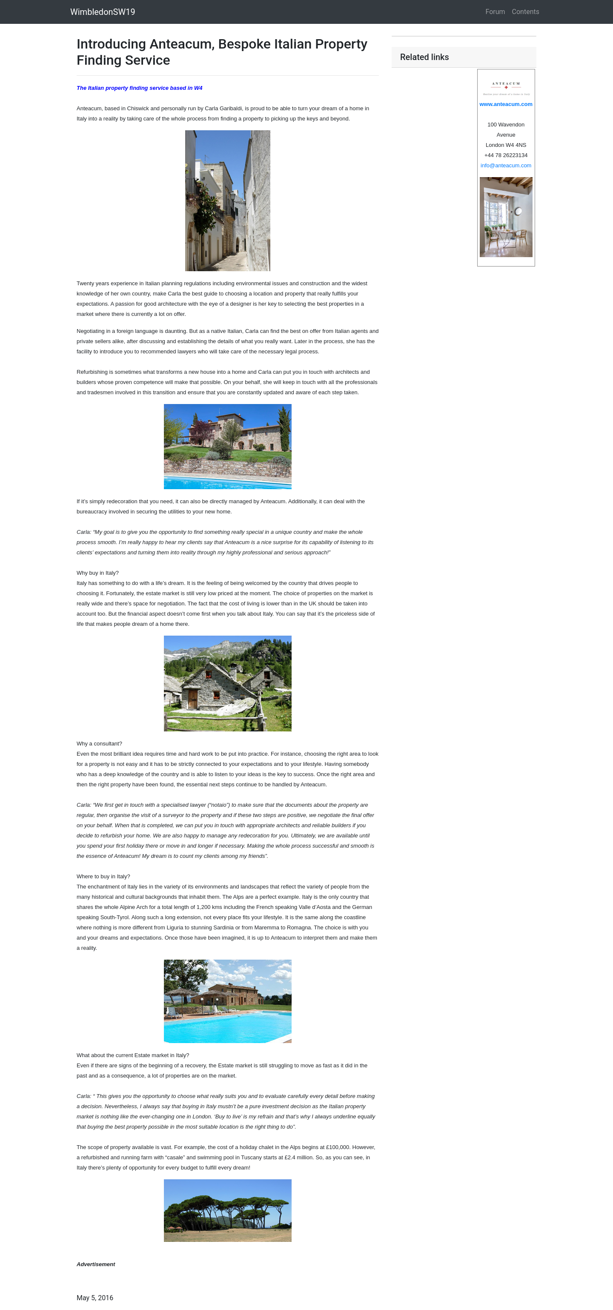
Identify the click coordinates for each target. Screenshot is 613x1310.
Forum (495, 12)
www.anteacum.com (506, 104)
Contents (525, 12)
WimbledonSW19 (102, 12)
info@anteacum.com (506, 165)
